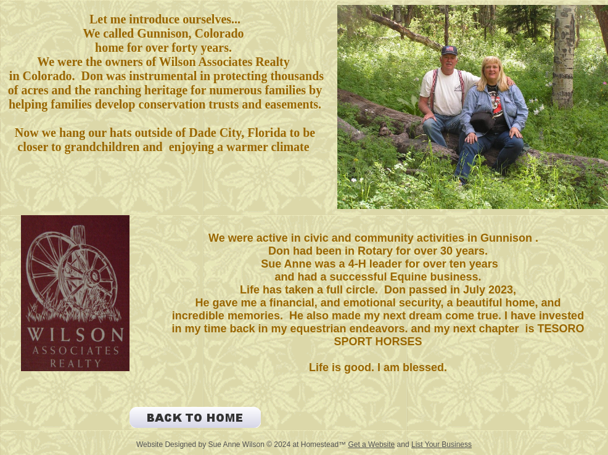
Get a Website (371, 444)
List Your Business (441, 444)
